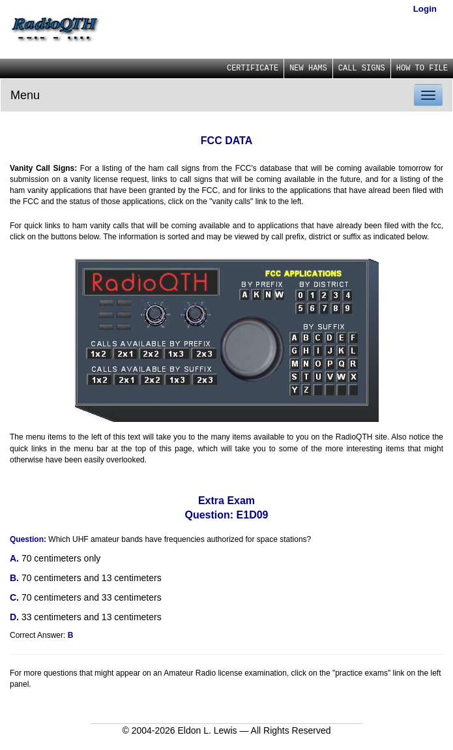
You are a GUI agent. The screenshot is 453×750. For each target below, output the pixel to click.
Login (425, 9)
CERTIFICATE (252, 68)
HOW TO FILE (422, 68)
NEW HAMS (308, 68)
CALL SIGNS (361, 68)
